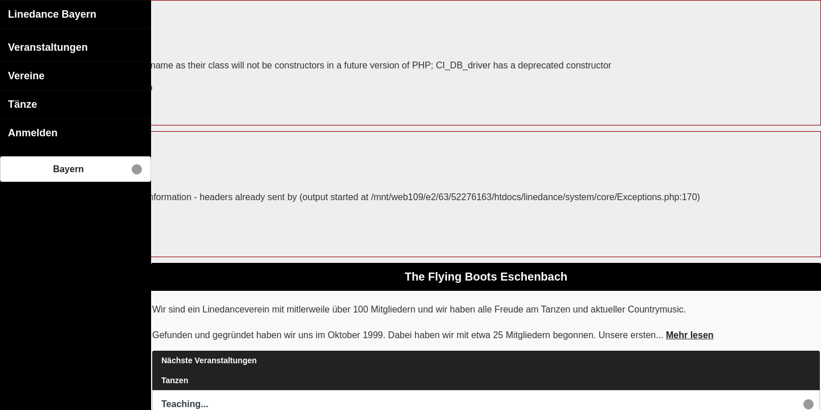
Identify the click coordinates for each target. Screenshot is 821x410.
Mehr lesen (690, 334)
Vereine (26, 75)
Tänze (22, 103)
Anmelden (33, 132)
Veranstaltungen (48, 46)
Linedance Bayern (52, 13)
